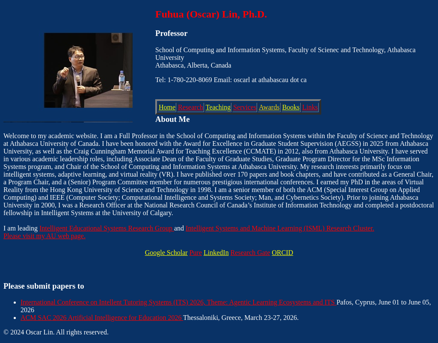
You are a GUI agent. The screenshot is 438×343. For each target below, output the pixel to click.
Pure (195, 252)
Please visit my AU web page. (44, 236)
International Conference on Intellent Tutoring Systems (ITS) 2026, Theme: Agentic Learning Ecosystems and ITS (179, 302)
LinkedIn (216, 252)
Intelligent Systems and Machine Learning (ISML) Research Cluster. (280, 228)
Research (190, 107)
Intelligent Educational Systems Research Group (106, 228)
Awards (269, 107)
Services (244, 107)
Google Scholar (166, 252)
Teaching (218, 107)
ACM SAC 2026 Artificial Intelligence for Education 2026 (102, 317)
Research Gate (250, 252)
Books (291, 107)
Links (310, 107)
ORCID (282, 252)
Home (167, 107)
